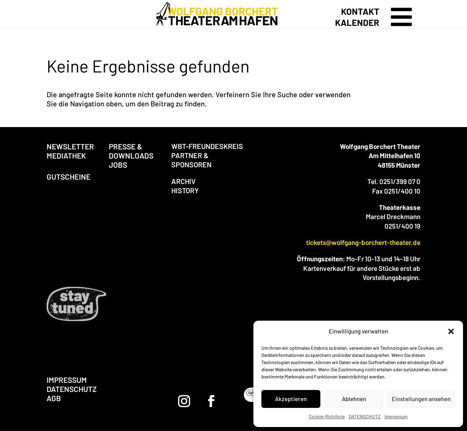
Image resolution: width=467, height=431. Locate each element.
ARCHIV (183, 181)
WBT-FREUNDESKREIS (207, 146)
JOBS (118, 164)
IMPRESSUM (67, 379)
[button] (451, 331)
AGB (54, 398)
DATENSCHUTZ (365, 416)
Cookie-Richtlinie (327, 416)
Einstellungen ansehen (421, 398)
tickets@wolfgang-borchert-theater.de (363, 242)
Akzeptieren (291, 398)
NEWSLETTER (70, 146)
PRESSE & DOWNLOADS (131, 151)
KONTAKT (360, 11)
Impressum (396, 416)
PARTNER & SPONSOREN (191, 160)
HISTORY (185, 190)
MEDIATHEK (66, 155)
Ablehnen (354, 398)
